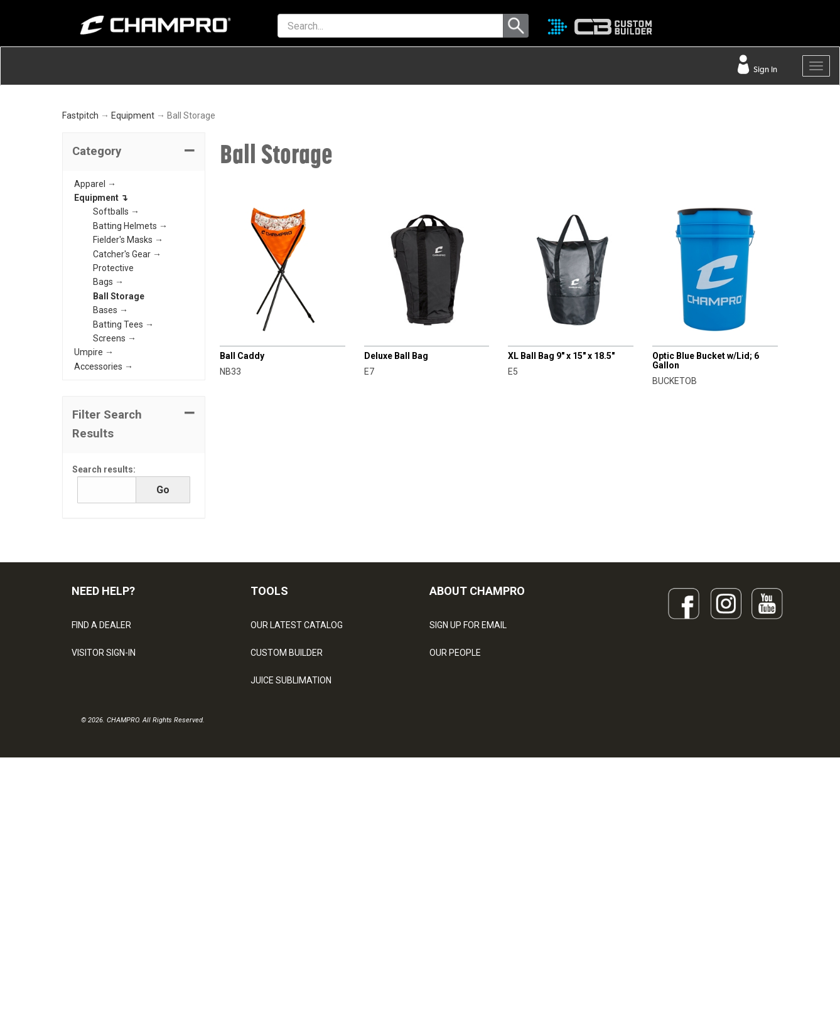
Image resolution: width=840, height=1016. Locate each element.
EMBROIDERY (277, 929)
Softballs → (116, 351)
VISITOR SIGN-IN (104, 791)
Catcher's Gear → (127, 393)
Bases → (110, 449)
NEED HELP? (103, 730)
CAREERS (448, 874)
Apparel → (95, 323)
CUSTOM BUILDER (286, 791)
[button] (134, 290)
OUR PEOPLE (455, 791)
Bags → (108, 421)
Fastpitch (80, 255)
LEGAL (84, 847)
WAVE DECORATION (290, 847)
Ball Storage (118, 435)
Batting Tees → (123, 463)
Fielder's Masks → (128, 379)
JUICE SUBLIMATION (290, 819)
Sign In (764, 69)
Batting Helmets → (130, 365)
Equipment (132, 255)
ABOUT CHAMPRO (477, 730)
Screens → (114, 477)
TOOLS (269, 730)
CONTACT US (98, 819)
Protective (113, 407)
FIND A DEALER (101, 764)
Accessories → (103, 505)
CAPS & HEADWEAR (290, 902)
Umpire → (94, 491)
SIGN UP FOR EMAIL (468, 764)
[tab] (134, 290)
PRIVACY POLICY (105, 874)
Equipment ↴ (101, 337)
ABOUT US (450, 819)
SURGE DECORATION (291, 874)
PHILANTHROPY (461, 847)
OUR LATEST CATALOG (296, 764)
